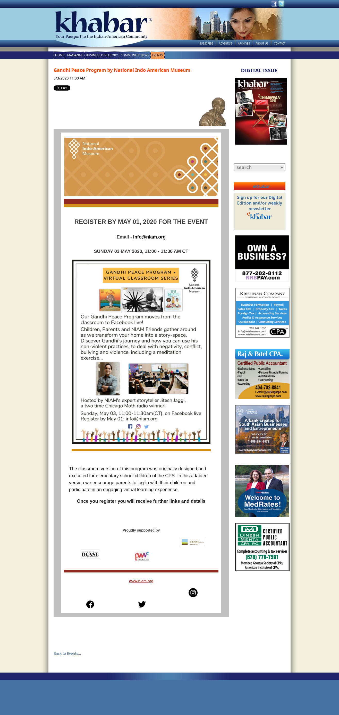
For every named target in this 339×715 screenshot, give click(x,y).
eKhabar (261, 186)
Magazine (75, 55)
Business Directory (102, 55)
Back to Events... (67, 653)
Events (157, 55)
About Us (262, 43)
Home (59, 55)
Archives (244, 43)
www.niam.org (141, 581)
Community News (135, 55)
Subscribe (206, 43)
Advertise (225, 43)
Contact (279, 43)
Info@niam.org (149, 237)
